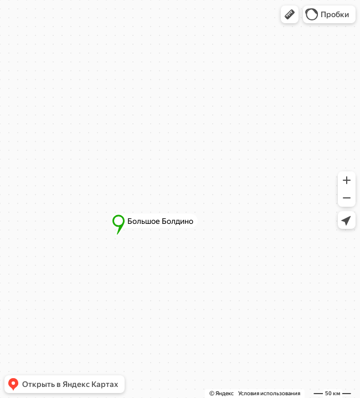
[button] (290, 14)
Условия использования (269, 393)
